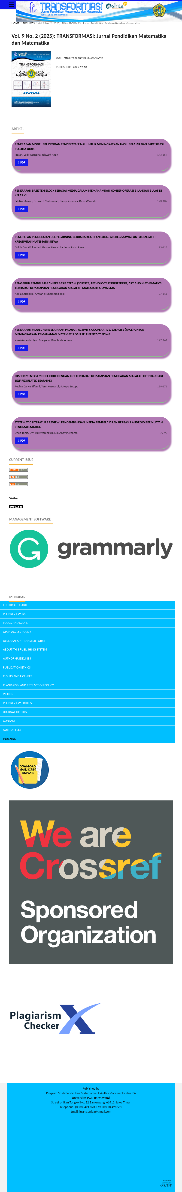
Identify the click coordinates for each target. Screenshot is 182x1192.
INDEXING (9, 739)
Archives (29, 23)
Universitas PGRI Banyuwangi (91, 1098)
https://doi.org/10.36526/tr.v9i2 (83, 57)
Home (15, 23)
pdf (22, 162)
